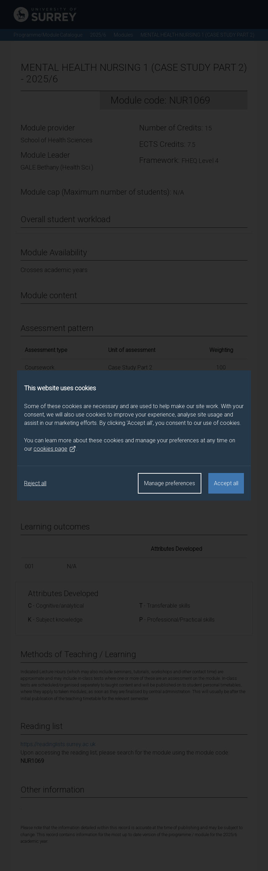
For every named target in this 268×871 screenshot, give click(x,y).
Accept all (226, 483)
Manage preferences (169, 483)
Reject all (35, 483)
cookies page (55, 448)
